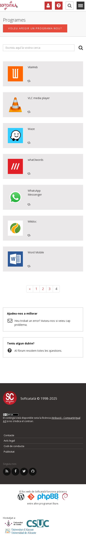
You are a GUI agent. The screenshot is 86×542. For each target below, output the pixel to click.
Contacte (9, 435)
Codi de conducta (14, 446)
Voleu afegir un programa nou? (35, 28)
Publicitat (9, 451)
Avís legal (9, 440)
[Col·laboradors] (48, 6)
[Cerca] (69, 6)
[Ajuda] (59, 6)
